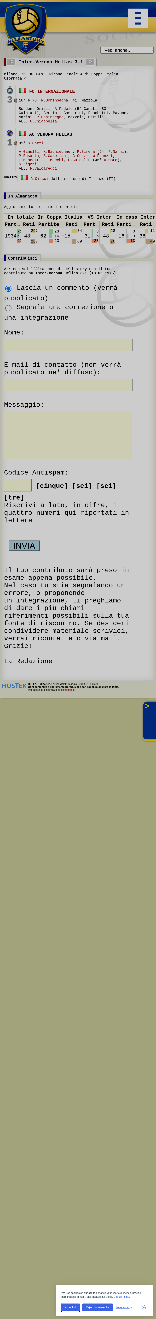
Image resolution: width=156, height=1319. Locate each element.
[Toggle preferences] (124, 1307)
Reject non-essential (97, 1307)
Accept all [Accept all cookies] (70, 1307)
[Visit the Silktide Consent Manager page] (144, 1307)
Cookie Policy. (122, 1296)
